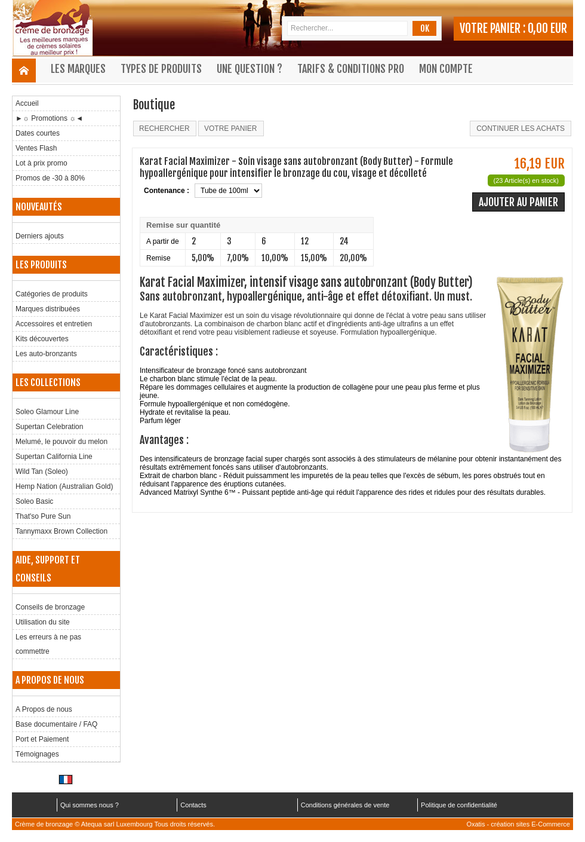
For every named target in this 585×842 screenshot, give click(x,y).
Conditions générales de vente (345, 805)
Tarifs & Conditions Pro (350, 68)
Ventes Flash (36, 148)
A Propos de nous (44, 709)
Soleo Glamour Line (47, 412)
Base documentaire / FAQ (56, 724)
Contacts (193, 805)
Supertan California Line (54, 456)
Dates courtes (38, 133)
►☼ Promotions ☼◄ (49, 118)
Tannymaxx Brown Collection (61, 531)
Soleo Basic (34, 501)
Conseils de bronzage (50, 607)
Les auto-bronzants (46, 354)
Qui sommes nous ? (89, 805)
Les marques (78, 68)
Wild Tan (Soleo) (42, 471)
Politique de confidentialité (459, 805)
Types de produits (161, 68)
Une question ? (249, 68)
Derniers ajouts (40, 236)
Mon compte (446, 68)
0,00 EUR (547, 28)
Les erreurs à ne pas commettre (48, 644)
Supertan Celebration (49, 426)
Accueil (27, 103)
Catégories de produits (52, 294)
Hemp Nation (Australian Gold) (64, 486)
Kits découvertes (42, 339)
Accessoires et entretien (54, 324)
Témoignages (37, 754)
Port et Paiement (42, 739)
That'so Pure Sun (43, 516)
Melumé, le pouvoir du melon (61, 441)
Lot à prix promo (41, 163)
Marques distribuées (48, 309)
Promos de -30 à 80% (50, 178)
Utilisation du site (43, 622)
